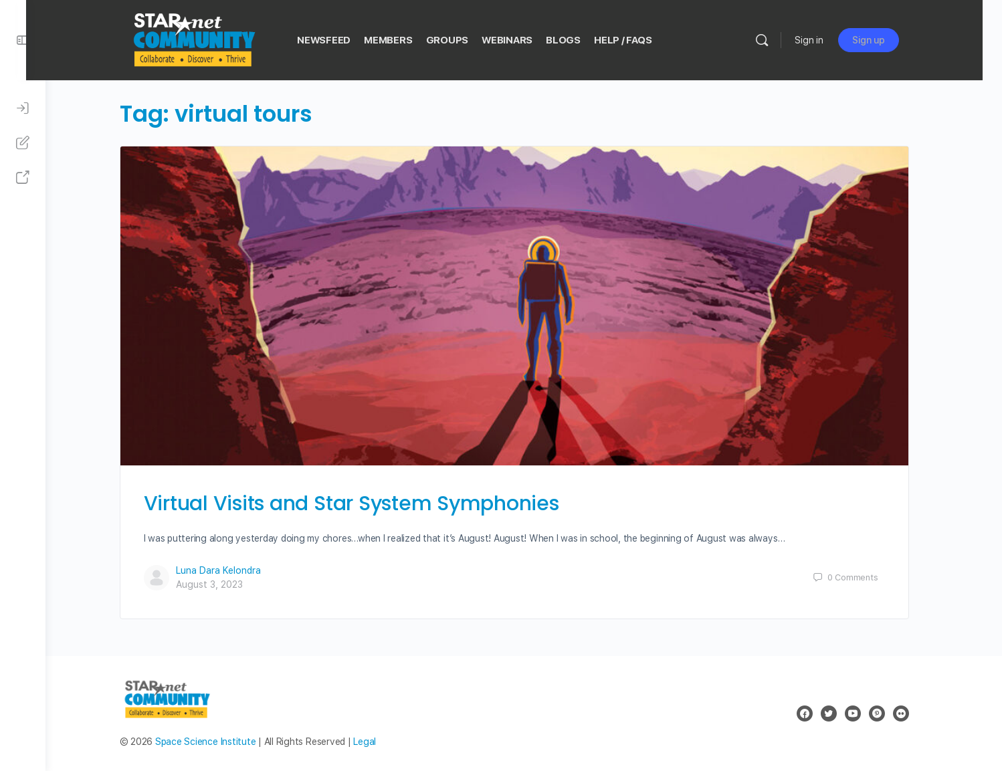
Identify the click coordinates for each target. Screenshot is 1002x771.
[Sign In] (22, 108)
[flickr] (910, 713)
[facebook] (814, 713)
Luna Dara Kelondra (227, 570)
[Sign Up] (22, 143)
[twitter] (838, 713)
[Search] (781, 40)
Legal (374, 741)
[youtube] (862, 713)
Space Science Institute (215, 741)
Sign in (828, 40)
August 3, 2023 (218, 584)
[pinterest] (886, 713)
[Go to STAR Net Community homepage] (212, 38)
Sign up (888, 40)
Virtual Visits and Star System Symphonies (361, 503)
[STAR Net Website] (22, 178)
